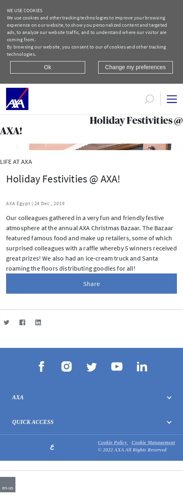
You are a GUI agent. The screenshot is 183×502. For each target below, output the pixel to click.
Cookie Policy (113, 442)
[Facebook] (22, 322)
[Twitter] (6, 322)
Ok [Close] (47, 67)
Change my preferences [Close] (135, 67)
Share (91, 284)
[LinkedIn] (38, 322)
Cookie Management (153, 442)
